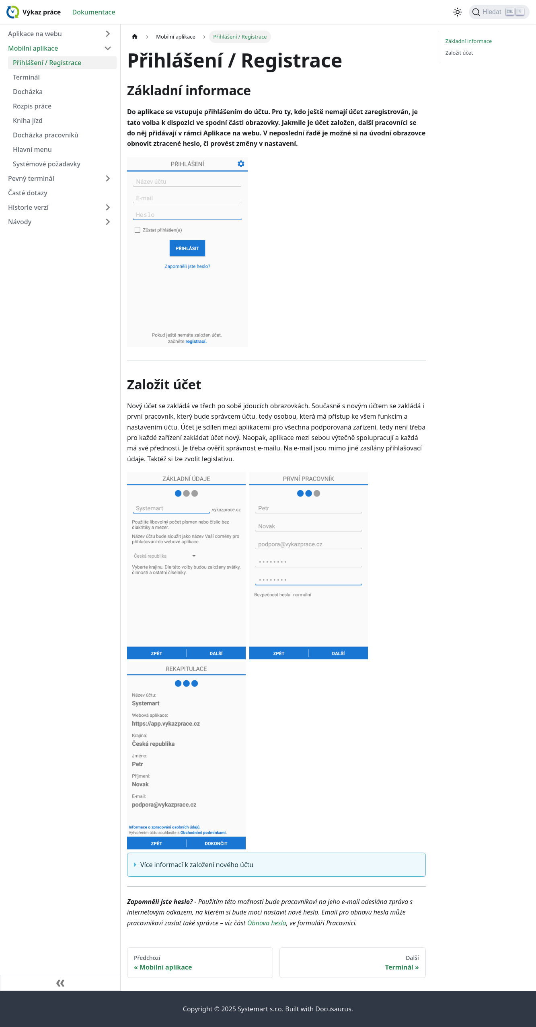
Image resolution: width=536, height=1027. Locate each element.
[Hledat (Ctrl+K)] (499, 12)
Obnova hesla (266, 923)
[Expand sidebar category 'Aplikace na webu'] (108, 33)
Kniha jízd (28, 120)
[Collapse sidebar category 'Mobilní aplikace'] (108, 48)
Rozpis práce (32, 106)
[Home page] (134, 37)
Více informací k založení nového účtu (196, 864)
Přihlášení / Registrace (47, 62)
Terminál (26, 77)
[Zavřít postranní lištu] (60, 983)
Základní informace (469, 41)
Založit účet (459, 52)
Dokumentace (93, 12)
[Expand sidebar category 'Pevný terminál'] (108, 178)
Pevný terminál (31, 178)
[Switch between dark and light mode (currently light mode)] (457, 12)
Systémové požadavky (46, 164)
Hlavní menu (32, 149)
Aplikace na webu (35, 33)
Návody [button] (19, 221)
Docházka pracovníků (45, 135)
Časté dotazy (27, 192)
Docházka (28, 91)
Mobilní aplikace (33, 48)
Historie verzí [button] (28, 207)
